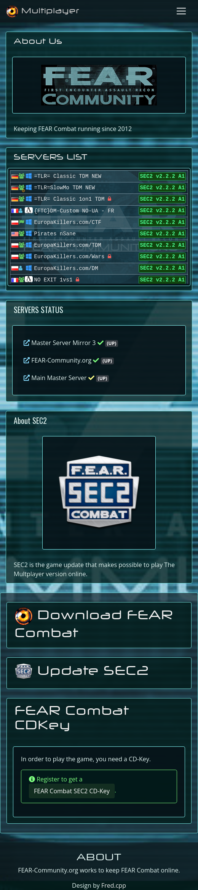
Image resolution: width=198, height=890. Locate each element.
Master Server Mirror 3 (71, 343)
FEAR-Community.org (69, 360)
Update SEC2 (81, 670)
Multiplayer (42, 11)
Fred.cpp (113, 885)
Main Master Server (66, 378)
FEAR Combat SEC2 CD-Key (72, 791)
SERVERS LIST (51, 156)
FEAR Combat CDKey (71, 717)
